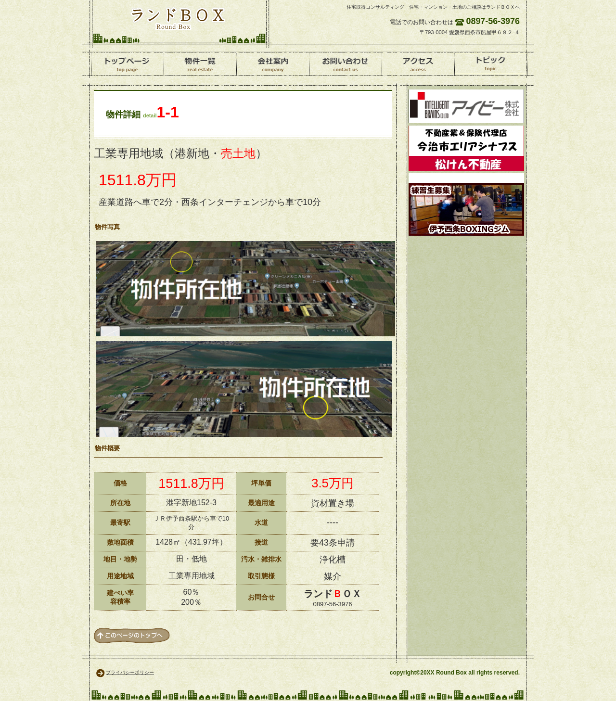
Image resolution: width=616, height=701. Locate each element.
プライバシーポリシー (130, 672)
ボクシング (466, 204)
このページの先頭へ (132, 635)
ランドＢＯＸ (177, 18)
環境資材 (466, 106)
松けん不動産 (466, 148)
